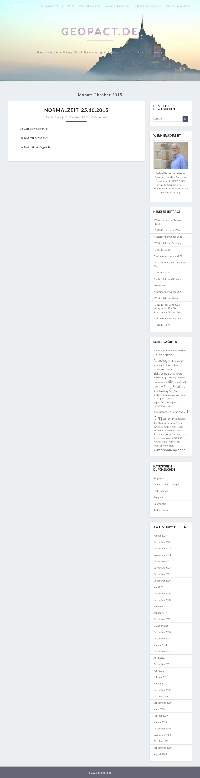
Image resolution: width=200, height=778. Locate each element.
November (159, 285)
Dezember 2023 (162, 561)
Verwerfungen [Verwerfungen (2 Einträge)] (161, 441)
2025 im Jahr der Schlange (168, 243)
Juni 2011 (159, 670)
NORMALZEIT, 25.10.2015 (76, 110)
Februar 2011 (161, 677)
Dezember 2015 (162, 619)
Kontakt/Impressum (177, 5)
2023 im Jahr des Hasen (166, 298)
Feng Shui (159, 497)
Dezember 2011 (162, 664)
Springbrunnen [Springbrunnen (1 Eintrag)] (166, 438)
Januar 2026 (160, 535)
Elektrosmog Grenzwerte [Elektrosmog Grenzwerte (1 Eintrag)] (176, 378)
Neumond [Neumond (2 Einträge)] (171, 430)
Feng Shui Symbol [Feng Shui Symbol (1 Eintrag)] (174, 395)
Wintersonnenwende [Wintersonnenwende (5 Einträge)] (169, 450)
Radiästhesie (161, 510)
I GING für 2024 (162, 272)
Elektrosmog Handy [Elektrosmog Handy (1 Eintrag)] (161, 382)
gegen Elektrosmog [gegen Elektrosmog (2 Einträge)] (163, 402)
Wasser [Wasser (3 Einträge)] (158, 445)
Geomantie (160, 503)
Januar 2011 (160, 683)
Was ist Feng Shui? (89, 5)
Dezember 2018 (162, 600)
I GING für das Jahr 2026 (167, 230)
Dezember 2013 (162, 638)
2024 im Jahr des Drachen (167, 279)
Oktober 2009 (161, 741)
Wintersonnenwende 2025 (168, 236)
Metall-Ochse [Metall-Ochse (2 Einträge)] (176, 426)
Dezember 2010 (162, 690)
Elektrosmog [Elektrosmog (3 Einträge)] (161, 373)
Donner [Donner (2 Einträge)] (169, 369)
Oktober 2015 (161, 625)
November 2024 (162, 555)
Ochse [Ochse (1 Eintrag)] (174, 434)
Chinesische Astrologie (166, 484)
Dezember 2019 (162, 593)
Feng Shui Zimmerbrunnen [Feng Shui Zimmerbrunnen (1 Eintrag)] (174, 399)
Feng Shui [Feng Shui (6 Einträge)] (172, 386)
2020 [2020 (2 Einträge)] (174, 350)
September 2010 (163, 702)
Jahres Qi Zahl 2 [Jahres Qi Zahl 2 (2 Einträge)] (161, 426)
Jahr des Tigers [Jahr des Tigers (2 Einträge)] (174, 423)
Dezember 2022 (162, 567)
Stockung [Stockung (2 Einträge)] (177, 437)
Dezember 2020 (162, 580)
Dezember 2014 (162, 632)
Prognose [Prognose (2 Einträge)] (182, 434)
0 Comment (99, 117)
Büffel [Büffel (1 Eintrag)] (184, 351)
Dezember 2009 (162, 728)
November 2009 (162, 735)
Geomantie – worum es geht (56, 5)
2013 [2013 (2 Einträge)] (159, 350)
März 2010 (159, 709)
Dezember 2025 (162, 542)
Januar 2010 (160, 722)
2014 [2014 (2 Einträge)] (164, 350)
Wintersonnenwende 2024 (168, 256)
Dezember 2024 (162, 548)
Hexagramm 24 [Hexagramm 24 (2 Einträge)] (179, 411)
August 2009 (160, 754)
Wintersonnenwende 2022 (168, 318)
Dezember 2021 (162, 574)
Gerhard (55, 117)
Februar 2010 (161, 715)
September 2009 (163, 747)
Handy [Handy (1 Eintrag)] (176, 403)
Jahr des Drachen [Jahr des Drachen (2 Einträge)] (172, 418)
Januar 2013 (160, 645)
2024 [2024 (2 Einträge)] (179, 350)
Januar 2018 (160, 606)
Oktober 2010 (161, 696)
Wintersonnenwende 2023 (168, 291)
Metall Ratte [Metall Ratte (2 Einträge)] (160, 430)
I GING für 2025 (162, 249)
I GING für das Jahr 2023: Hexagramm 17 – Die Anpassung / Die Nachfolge (168, 308)
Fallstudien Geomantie (146, 5)
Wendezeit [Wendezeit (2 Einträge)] (168, 445)
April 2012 (159, 657)
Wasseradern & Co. (116, 5)
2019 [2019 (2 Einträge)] (169, 350)
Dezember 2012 (162, 651)
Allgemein (159, 478)
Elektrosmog (161, 490)
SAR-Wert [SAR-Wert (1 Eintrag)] (157, 438)
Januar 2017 (160, 612)
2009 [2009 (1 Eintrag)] (155, 351)
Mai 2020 (158, 587)
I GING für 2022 (162, 324)
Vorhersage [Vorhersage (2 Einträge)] (174, 441)
